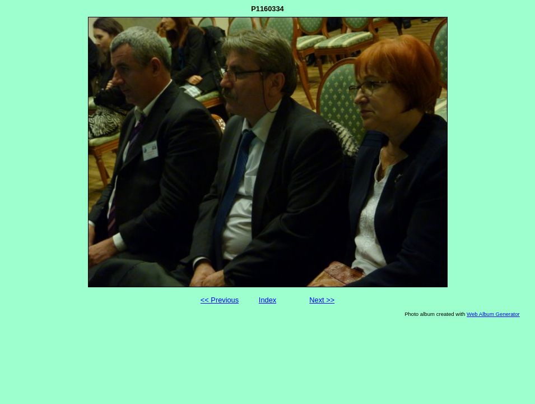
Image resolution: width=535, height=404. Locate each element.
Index (267, 300)
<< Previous (220, 300)
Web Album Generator (493, 314)
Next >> (321, 300)
